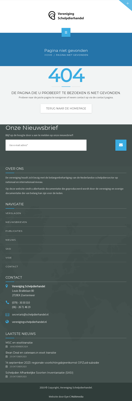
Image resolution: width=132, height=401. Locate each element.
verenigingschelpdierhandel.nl (29, 322)
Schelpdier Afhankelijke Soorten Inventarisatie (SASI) (39, 372)
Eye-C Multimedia (74, 396)
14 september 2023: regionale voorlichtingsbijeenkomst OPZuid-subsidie (52, 362)
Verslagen (13, 213)
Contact (12, 266)
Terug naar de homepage (66, 108)
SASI (8, 248)
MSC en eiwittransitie (19, 342)
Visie (9, 257)
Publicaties (14, 231)
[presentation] (101, 151)
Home (49, 55)
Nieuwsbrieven (16, 222)
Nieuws (11, 239)
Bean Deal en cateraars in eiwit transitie (31, 352)
